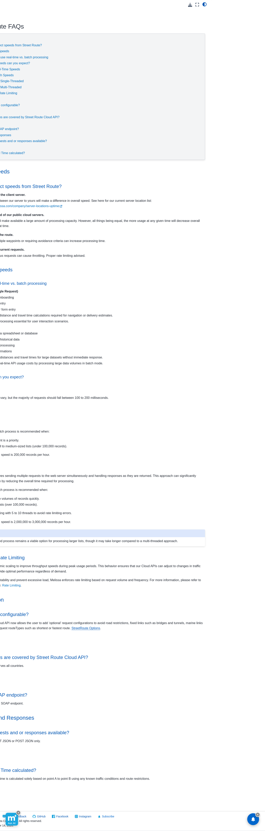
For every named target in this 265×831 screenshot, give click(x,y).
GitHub (120, 816)
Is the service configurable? (89, 105)
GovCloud (11, 37)
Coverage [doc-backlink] (71, 663)
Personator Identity (20, 131)
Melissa (10, 250)
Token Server (16, 219)
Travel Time (72, 147)
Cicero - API (15, 62)
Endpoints (71, 123)
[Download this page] (190, 5)
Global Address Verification (25, 75)
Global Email (16, 81)
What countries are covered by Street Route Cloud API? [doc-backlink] (118, 678)
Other (15, 206)
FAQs (15, 194)
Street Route (16, 169)
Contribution (16, 69)
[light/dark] (204, 4)
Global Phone (16, 106)
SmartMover (16, 156)
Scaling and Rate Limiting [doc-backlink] (86, 568)
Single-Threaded (100, 81)
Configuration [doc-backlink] (75, 615)
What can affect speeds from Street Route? (100, 45)
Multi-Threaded (99, 87)
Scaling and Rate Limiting (88, 93)
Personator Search (20, 138)
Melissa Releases (19, 112)
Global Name (16, 100)
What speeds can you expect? (97, 63)
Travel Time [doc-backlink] (73, 776)
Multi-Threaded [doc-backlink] (71, 468)
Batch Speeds (92, 75)
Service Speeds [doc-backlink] (78, 171)
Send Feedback (96, 816)
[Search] (26, 28)
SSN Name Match (19, 163)
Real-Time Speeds (95, 69)
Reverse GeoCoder (20, 150)
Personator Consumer (22, 125)
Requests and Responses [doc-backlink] (91, 739)
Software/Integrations (18, 238)
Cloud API (12, 44)
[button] (26, 11)
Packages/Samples (23, 213)
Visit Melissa (68, 816)
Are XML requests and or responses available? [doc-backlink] (108, 753)
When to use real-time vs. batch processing (106, 57)
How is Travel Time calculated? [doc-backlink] (92, 791)
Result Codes (19, 200)
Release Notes (20, 175)
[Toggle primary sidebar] (60, 4)
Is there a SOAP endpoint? (88, 129)
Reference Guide (22, 188)
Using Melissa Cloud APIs (24, 50)
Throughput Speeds (84, 51)
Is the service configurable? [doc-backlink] (88, 630)
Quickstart (17, 181)
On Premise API (15, 232)
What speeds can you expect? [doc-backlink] (85, 377)
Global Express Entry (21, 87)
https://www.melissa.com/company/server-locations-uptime (144, 206)
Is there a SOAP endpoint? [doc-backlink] (87, 715)
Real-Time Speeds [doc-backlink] (73, 390)
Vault (11, 225)
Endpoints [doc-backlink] (71, 701)
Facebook (142, 816)
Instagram (164, 816)
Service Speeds (75, 39)
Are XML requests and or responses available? (102, 141)
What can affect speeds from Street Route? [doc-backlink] (104, 186)
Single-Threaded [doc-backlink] (72, 424)
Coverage (70, 111)
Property (13, 144)
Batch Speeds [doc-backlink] (70, 411)
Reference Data (15, 244)
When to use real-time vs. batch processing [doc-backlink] (97, 283)
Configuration (73, 99)
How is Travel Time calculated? (91, 153)
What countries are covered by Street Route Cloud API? (109, 117)
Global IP (14, 94)
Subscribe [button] (185, 816)
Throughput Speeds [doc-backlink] (80, 269)
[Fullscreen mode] (197, 4)
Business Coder (18, 56)
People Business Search (23, 119)
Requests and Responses (82, 135)
